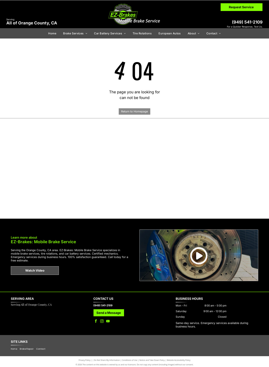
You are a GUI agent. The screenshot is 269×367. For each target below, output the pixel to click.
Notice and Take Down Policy (152, 358)
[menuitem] (52, 33)
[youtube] (107, 320)
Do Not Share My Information (107, 358)
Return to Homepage (134, 111)
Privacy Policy (84, 358)
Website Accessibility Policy (178, 358)
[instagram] (101, 320)
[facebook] (95, 320)
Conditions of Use (129, 358)
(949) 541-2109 (247, 22)
